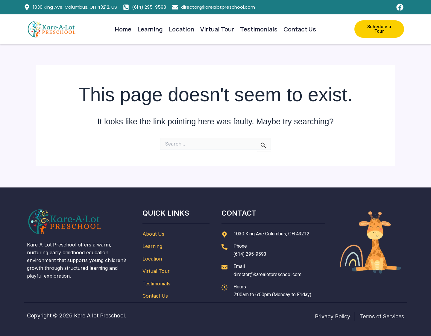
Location (181, 29)
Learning (150, 29)
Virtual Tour (217, 29)
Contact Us (299, 29)
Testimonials (258, 29)
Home (123, 29)
